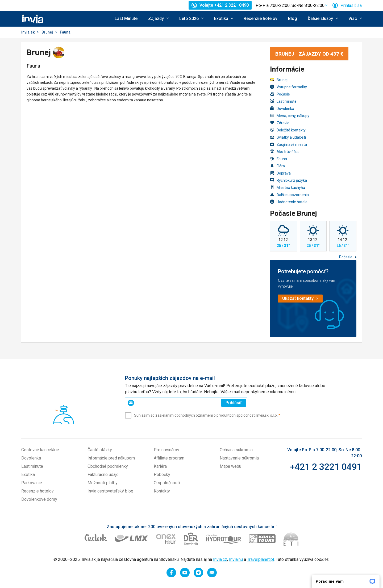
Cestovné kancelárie (40, 449)
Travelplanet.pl (260, 559)
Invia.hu (236, 559)
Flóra (277, 166)
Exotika (28, 474)
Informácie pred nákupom (111, 458)
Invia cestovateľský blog (110, 491)
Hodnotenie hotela (288, 202)
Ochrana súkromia (236, 449)
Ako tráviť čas (284, 151)
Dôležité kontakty (288, 130)
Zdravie (279, 123)
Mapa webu (230, 466)
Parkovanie (31, 482)
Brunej (47, 32)
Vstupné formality (288, 87)
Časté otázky (100, 449)
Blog (292, 18)
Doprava (280, 173)
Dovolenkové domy (39, 499)
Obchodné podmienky (108, 466)
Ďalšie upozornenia (289, 194)
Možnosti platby (103, 482)
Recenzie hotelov (260, 18)
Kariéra (160, 466)
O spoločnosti (167, 482)
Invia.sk (28, 32)
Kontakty (162, 491)
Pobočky (162, 474)
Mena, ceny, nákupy (289, 115)
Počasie (280, 94)
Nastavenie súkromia (239, 458)
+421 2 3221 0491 (326, 466)
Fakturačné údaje (103, 474)
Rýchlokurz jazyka (288, 180)
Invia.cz (220, 559)
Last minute (283, 101)
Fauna (278, 158)
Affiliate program (169, 458)
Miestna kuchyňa (287, 187)
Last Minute (126, 18)
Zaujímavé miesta (288, 144)
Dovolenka (282, 108)
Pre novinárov (166, 449)
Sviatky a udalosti (288, 137)
